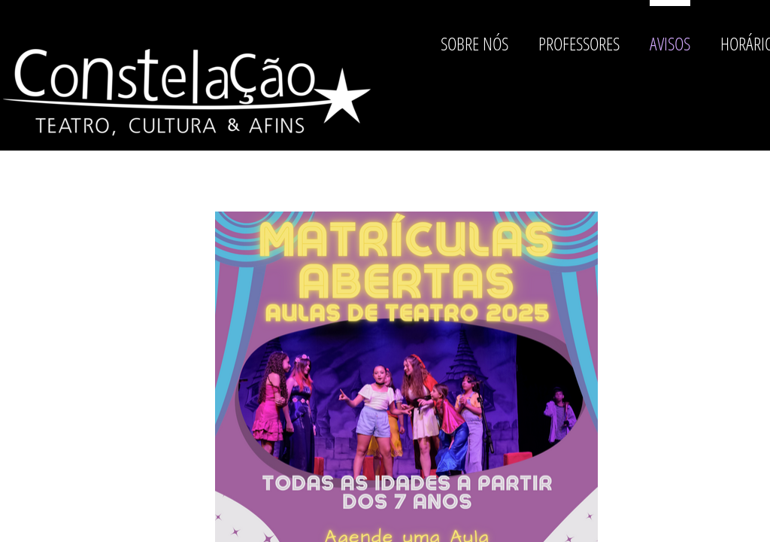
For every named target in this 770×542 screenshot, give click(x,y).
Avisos (670, 43)
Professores (579, 43)
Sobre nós (474, 43)
